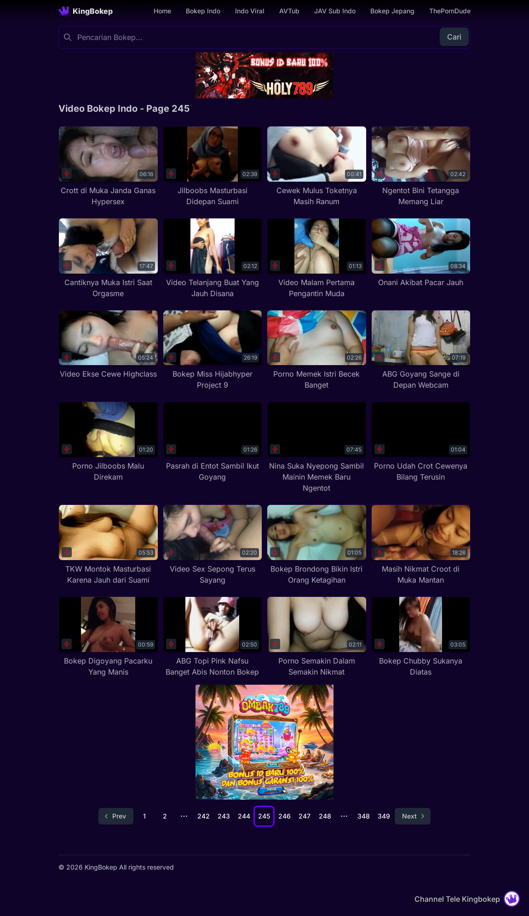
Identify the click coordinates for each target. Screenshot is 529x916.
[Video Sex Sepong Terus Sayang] (213, 544)
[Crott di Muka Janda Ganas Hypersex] (108, 166)
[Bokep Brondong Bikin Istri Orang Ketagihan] (317, 544)
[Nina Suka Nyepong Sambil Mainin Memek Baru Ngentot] (317, 447)
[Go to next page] (413, 816)
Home (162, 11)
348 (363, 816)
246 (284, 816)
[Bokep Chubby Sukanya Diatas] (421, 636)
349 (384, 816)
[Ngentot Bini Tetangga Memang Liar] (421, 166)
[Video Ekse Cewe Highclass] (108, 345)
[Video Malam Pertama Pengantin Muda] (317, 258)
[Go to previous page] (115, 816)
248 (325, 816)
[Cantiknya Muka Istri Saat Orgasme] (108, 258)
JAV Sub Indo (335, 11)
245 (264, 816)
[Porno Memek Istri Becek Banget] (317, 350)
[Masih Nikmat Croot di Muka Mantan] (421, 544)
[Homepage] (85, 11)
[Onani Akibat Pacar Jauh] (421, 253)
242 (203, 816)
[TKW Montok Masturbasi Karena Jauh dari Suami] (108, 544)
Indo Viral (249, 11)
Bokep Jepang (392, 11)
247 (304, 816)
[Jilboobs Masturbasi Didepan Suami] (213, 166)
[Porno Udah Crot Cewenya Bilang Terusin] (421, 441)
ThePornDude (450, 11)
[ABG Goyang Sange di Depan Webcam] (421, 350)
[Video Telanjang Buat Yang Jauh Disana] (213, 258)
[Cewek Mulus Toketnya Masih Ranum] (317, 166)
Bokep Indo (203, 11)
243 (224, 816)
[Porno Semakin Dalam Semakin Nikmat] (317, 636)
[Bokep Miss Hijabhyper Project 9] (213, 350)
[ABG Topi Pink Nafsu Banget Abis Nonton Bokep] (213, 636)
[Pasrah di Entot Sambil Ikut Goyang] (213, 441)
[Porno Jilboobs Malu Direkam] (108, 441)
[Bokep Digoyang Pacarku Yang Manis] (108, 636)
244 (244, 816)
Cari (454, 36)
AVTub (289, 11)
